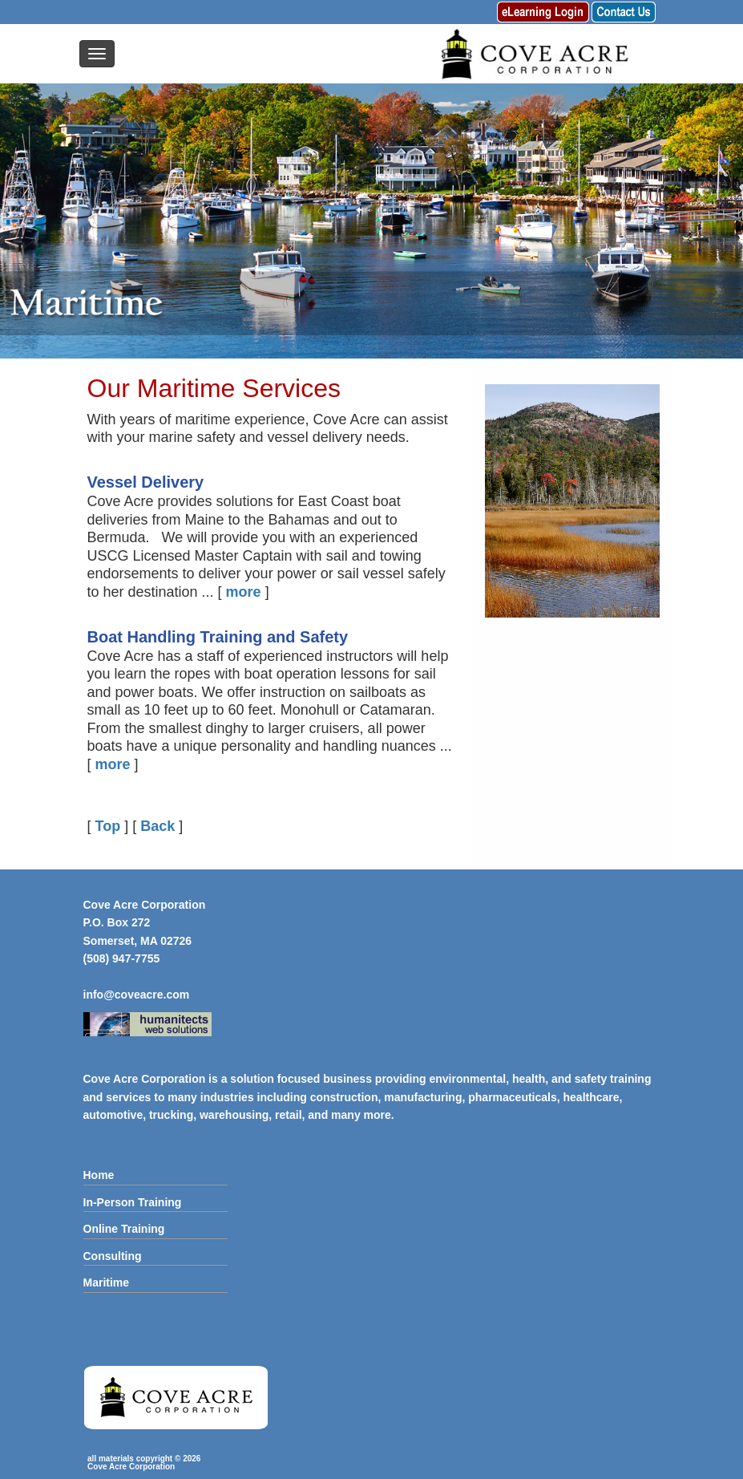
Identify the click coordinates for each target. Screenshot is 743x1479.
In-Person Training (132, 1202)
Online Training (124, 1228)
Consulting (112, 1256)
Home (99, 1175)
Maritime (106, 1282)
